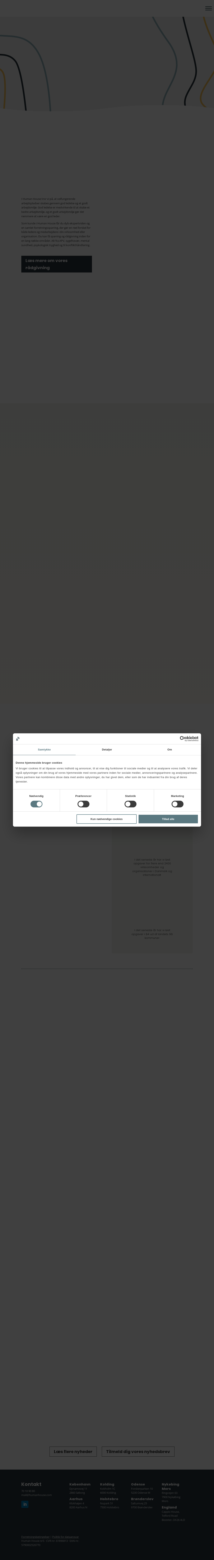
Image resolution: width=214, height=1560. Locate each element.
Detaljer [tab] (107, 749)
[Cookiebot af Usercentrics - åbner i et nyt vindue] (180, 738)
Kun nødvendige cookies (106, 819)
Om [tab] (169, 749)
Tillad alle (168, 819)
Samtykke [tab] (44, 749)
